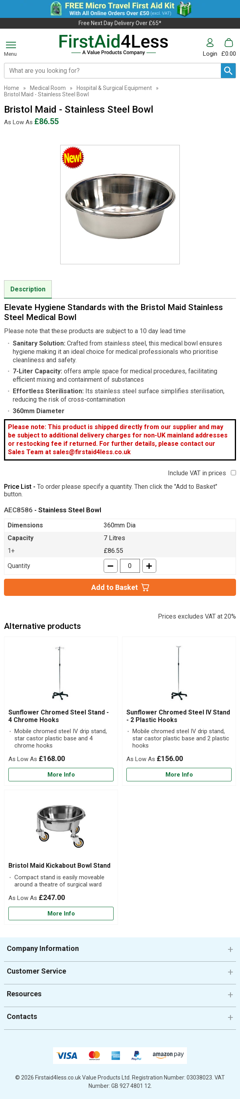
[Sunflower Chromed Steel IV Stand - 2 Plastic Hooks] (179, 711)
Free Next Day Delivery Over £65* (120, 23)
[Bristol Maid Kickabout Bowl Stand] (61, 857)
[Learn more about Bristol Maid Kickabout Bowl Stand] (61, 914)
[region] (61, 675)
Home (11, 88)
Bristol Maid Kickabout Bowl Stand (59, 865)
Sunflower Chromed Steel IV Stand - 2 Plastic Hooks (178, 716)
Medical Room (48, 88)
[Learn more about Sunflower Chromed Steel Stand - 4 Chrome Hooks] (61, 775)
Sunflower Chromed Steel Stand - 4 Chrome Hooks (58, 716)
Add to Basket (114, 587)
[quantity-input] (130, 566)
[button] (212, 47)
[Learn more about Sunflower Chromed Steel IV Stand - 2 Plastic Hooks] (179, 775)
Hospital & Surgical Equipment (114, 88)
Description (27, 289)
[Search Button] (228, 70)
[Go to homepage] (114, 44)
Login (210, 53)
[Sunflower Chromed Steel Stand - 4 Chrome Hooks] (61, 711)
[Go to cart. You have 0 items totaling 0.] (228, 47)
